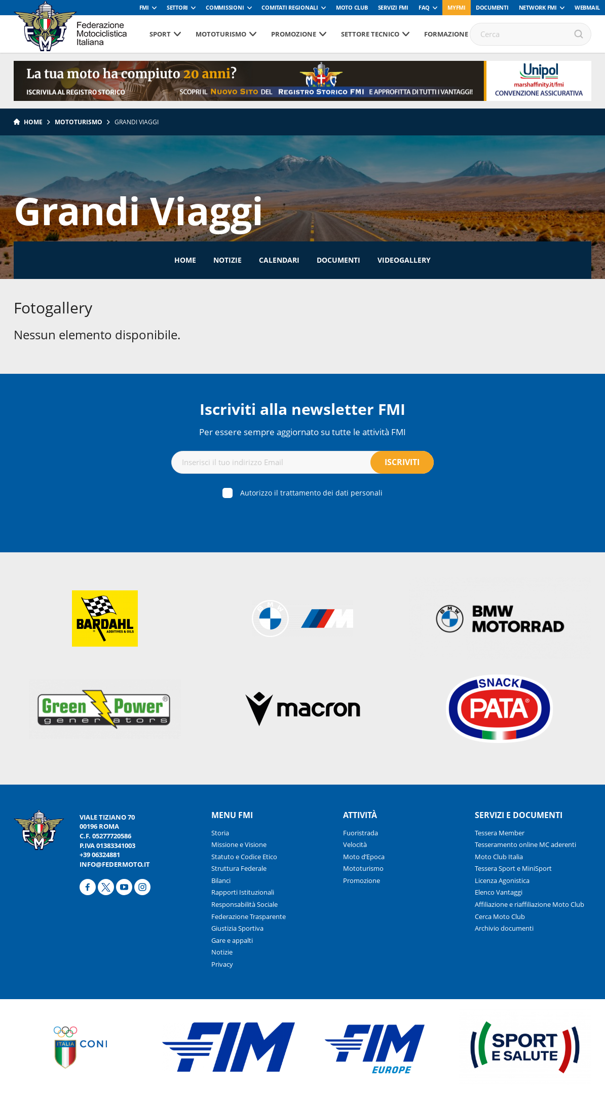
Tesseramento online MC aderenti (525, 844)
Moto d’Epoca (364, 856)
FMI (144, 7)
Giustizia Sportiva (237, 928)
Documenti (492, 7)
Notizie (227, 260)
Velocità (355, 844)
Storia (220, 832)
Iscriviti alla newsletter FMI (302, 409)
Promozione (293, 34)
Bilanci (221, 880)
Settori (177, 7)
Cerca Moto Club (500, 916)
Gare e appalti (232, 940)
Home (33, 122)
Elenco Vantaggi (498, 892)
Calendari (279, 260)
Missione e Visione (239, 844)
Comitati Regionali (289, 7)
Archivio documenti (504, 928)
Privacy (222, 964)
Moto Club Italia (499, 856)
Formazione (446, 34)
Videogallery (404, 260)
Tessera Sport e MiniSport (513, 868)
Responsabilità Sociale (244, 904)
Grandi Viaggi (137, 122)
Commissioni (225, 7)
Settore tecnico (370, 34)
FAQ (424, 7)
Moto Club (352, 7)
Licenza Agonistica (502, 880)
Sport (160, 34)
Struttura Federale (239, 868)
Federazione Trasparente (248, 916)
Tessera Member (499, 832)
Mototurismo (221, 34)
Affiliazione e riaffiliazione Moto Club (529, 904)
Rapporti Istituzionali (242, 892)
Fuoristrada (360, 832)
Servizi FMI (393, 7)
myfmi (456, 7)
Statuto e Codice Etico (244, 856)
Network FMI (538, 7)
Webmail (587, 7)
